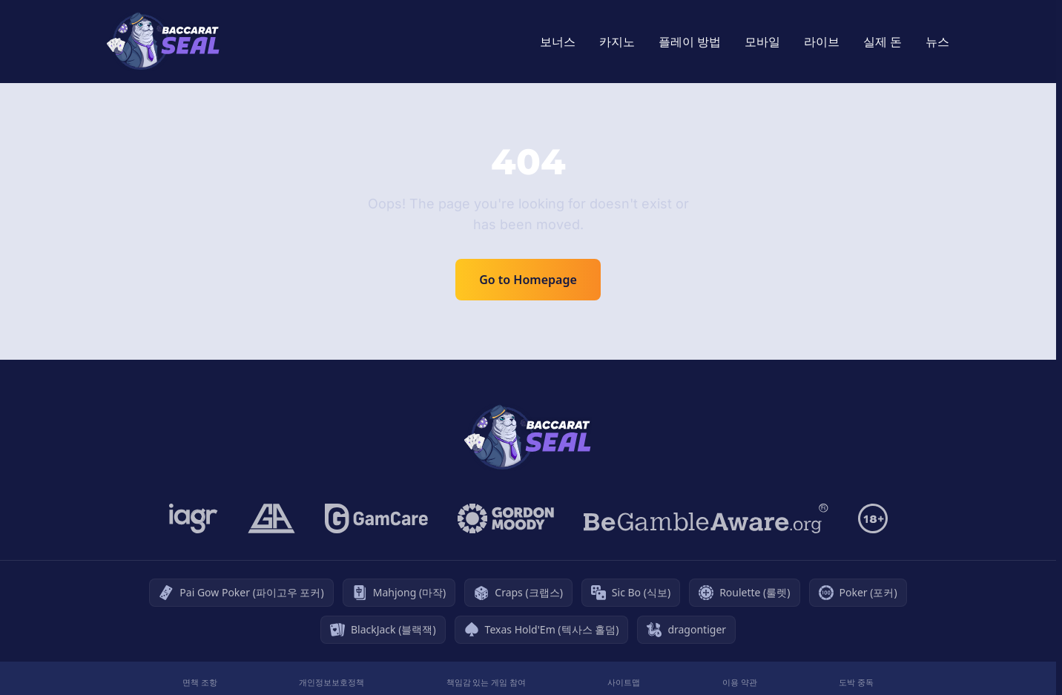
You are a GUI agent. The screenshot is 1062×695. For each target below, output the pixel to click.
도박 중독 (856, 682)
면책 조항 (199, 682)
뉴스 (937, 41)
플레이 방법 (690, 41)
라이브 (822, 41)
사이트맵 (623, 682)
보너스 (557, 41)
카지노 (617, 41)
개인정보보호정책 (331, 682)
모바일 (762, 41)
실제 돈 (882, 41)
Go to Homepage (528, 279)
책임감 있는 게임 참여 (486, 682)
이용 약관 (739, 682)
